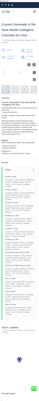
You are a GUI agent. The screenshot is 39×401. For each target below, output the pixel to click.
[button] (34, 79)
